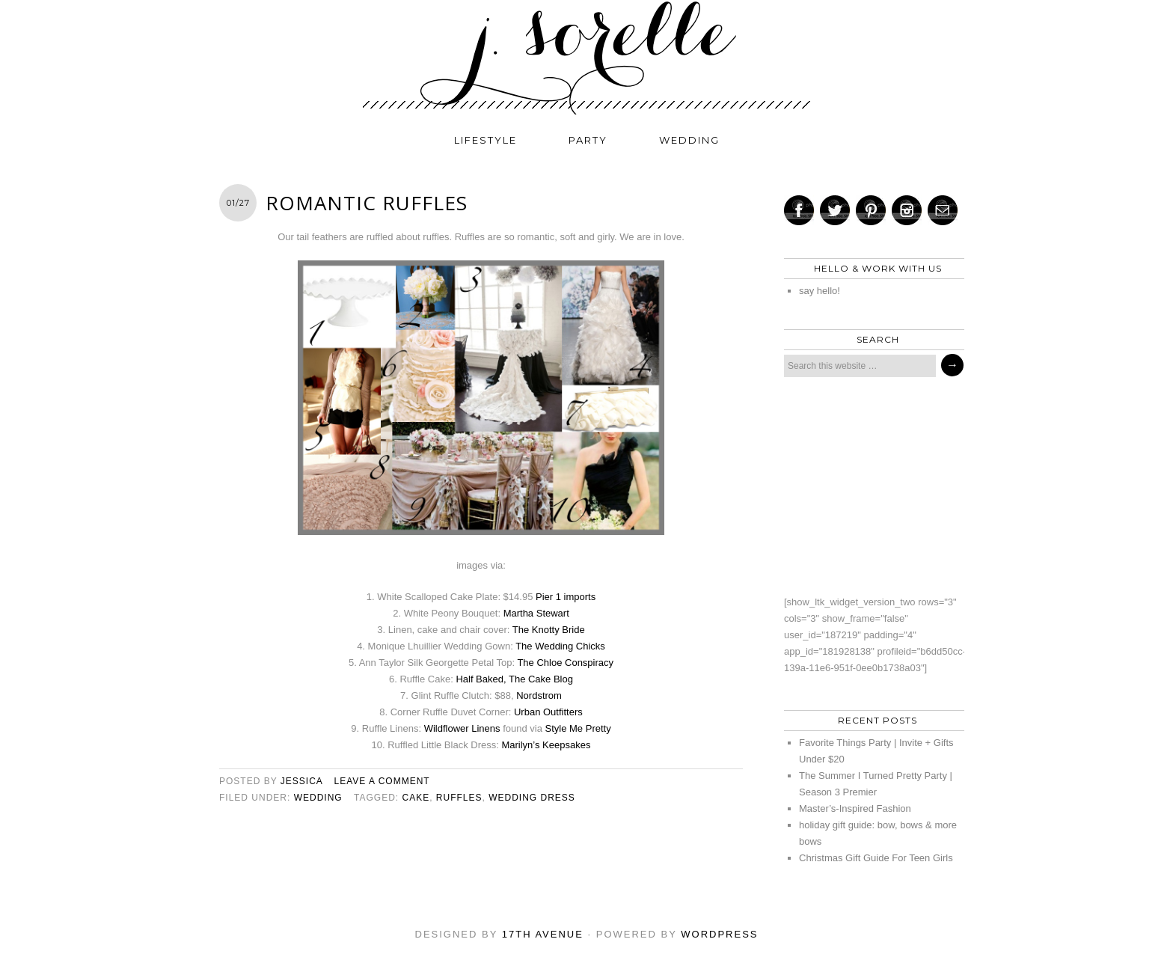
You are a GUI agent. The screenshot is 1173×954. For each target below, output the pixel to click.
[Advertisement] (870, 485)
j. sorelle (586, 57)
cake (415, 797)
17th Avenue (543, 934)
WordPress (719, 934)
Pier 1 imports (565, 596)
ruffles (459, 797)
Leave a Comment (382, 781)
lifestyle (485, 140)
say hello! (819, 290)
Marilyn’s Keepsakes (545, 744)
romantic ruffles (367, 202)
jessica (301, 781)
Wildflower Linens (462, 728)
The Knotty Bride (548, 629)
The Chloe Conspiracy (565, 662)
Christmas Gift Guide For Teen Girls (876, 857)
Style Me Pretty (578, 728)
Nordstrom (539, 695)
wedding (689, 140)
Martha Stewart (536, 613)
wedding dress (532, 797)
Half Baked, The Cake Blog (514, 679)
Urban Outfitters (548, 712)
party (588, 140)
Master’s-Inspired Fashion (855, 808)
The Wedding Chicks (560, 646)
